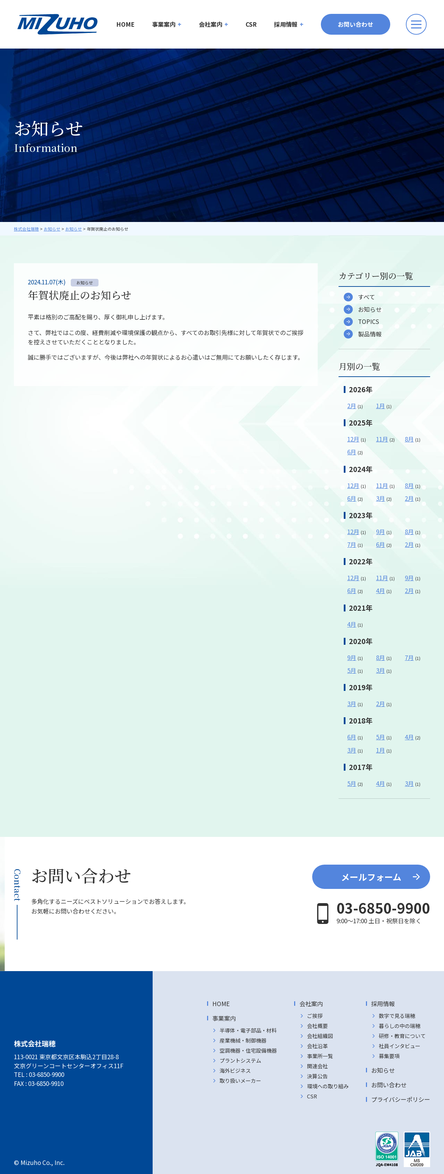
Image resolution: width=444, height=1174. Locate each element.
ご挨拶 (315, 1015)
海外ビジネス (235, 1070)
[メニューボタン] (416, 24)
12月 (353, 439)
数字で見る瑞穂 (397, 1015)
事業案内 (164, 24)
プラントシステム (240, 1060)
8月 (409, 439)
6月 (351, 451)
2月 (351, 405)
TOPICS (368, 321)
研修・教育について (402, 1035)
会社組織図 (320, 1035)
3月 (380, 498)
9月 (380, 531)
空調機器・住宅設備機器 (248, 1050)
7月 (351, 544)
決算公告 (317, 1076)
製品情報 (370, 333)
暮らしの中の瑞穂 (399, 1025)
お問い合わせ (355, 24)
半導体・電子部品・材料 (248, 1030)
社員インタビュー (399, 1045)
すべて (366, 297)
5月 (351, 670)
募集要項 (389, 1056)
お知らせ (370, 309)
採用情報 (286, 24)
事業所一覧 (320, 1056)
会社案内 (210, 24)
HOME (125, 24)
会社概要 (317, 1025)
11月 (382, 439)
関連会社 (317, 1066)
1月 (380, 405)
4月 (380, 590)
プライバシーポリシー (400, 1099)
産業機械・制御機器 (243, 1040)
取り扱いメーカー (240, 1080)
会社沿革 (317, 1045)
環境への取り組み (328, 1086)
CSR (251, 24)
